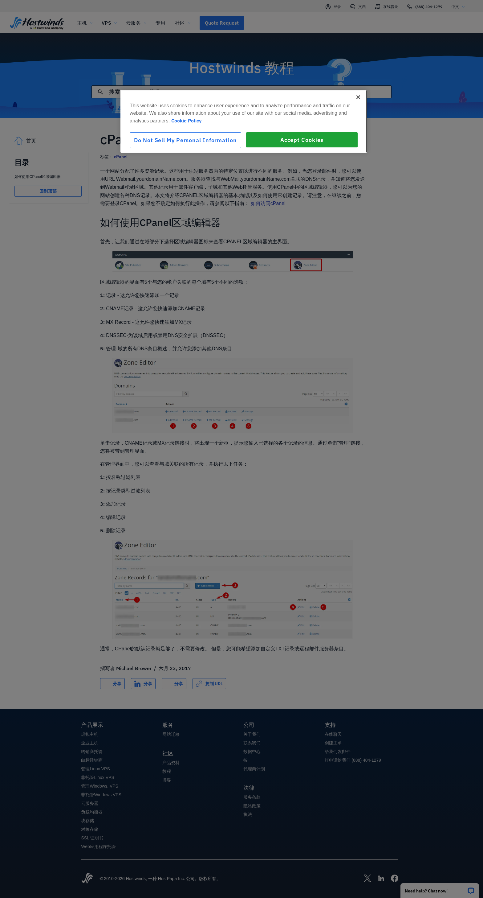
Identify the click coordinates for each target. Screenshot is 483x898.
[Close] (358, 97)
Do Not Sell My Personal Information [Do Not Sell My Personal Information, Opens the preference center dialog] (185, 140)
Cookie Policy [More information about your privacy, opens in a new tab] (186, 120)
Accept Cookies (302, 139)
